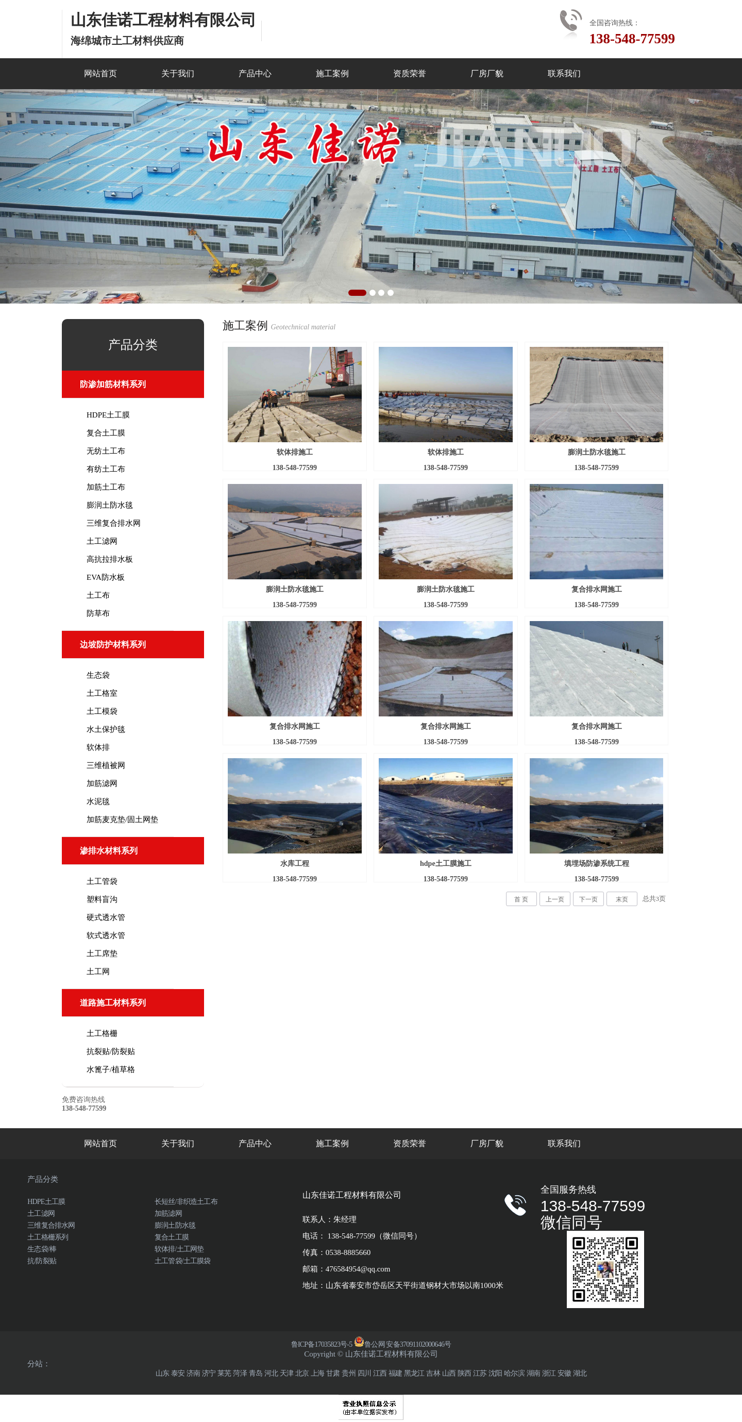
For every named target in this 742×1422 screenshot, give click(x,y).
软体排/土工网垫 (179, 1249)
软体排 (98, 747)
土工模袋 (102, 711)
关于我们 (177, 73)
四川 (364, 1373)
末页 (622, 899)
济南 (193, 1373)
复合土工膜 (106, 433)
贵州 (348, 1373)
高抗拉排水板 (110, 559)
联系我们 (564, 73)
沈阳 (495, 1373)
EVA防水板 (106, 577)
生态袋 (98, 675)
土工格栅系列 (47, 1237)
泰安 (177, 1373)
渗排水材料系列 (109, 850)
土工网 (98, 971)
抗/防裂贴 (41, 1261)
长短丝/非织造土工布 (186, 1202)
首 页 (521, 899)
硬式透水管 (106, 917)
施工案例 (332, 73)
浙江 (548, 1373)
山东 (162, 1373)
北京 (302, 1373)
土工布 (98, 595)
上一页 (555, 899)
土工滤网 (102, 541)
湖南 (533, 1373)
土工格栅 (102, 1033)
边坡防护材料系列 (113, 644)
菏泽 (239, 1373)
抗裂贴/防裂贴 (111, 1051)
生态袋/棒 (41, 1249)
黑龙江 (414, 1373)
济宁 (208, 1373)
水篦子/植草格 (111, 1069)
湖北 (579, 1373)
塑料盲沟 (102, 899)
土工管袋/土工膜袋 (183, 1261)
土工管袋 (102, 881)
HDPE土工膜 (108, 415)
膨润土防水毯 (110, 505)
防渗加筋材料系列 (113, 384)
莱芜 (224, 1373)
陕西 (464, 1373)
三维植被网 (106, 765)
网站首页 (100, 73)
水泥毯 (98, 801)
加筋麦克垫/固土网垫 (122, 819)
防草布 (98, 613)
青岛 (255, 1373)
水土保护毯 (106, 729)
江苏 (479, 1373)
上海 (317, 1373)
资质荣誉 (409, 73)
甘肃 (333, 1373)
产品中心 (255, 73)
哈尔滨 (514, 1373)
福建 (395, 1373)
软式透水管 (106, 935)
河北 (271, 1373)
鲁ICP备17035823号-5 (321, 1344)
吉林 (433, 1373)
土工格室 (102, 693)
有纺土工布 (106, 469)
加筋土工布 (106, 487)
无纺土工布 (106, 451)
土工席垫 (102, 953)
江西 (379, 1373)
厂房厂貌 (486, 73)
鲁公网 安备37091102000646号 (402, 1344)
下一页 (588, 899)
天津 (286, 1373)
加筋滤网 (102, 783)
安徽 (564, 1373)
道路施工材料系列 (113, 1002)
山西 (449, 1373)
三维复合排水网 (114, 523)
